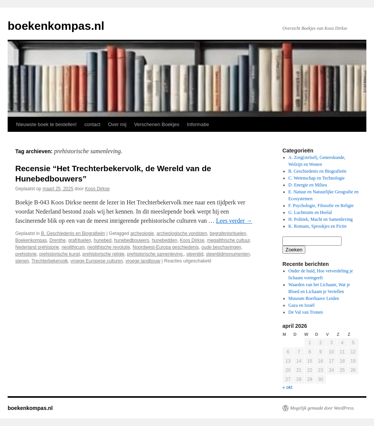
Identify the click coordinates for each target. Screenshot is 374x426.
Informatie (198, 124)
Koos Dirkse (97, 188)
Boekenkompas (31, 240)
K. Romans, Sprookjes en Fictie (318, 226)
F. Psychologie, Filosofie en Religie (321, 205)
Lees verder (234, 220)
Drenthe (57, 240)
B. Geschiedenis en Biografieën (73, 233)
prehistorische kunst (59, 254)
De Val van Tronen (306, 312)
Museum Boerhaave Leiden (314, 298)
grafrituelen (79, 240)
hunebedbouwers (131, 240)
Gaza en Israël (302, 305)
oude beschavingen (221, 247)
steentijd (194, 254)
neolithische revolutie (108, 247)
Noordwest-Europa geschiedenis (166, 247)
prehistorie (26, 254)
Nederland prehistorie (37, 247)
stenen (22, 261)
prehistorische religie (103, 254)
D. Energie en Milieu (308, 185)
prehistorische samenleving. (155, 254)
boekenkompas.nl (56, 25)
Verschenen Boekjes (156, 124)
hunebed (102, 240)
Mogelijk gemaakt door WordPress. (322, 408)
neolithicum (73, 247)
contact (92, 124)
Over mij (117, 124)
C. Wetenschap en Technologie (317, 178)
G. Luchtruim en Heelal (310, 212)
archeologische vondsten (181, 233)
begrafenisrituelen (228, 233)
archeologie (142, 233)
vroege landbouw (143, 261)
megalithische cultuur (228, 240)
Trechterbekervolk (49, 261)
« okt (287, 387)
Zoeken (293, 250)
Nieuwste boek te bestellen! (46, 124)
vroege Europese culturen (97, 261)
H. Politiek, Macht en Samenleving (321, 219)
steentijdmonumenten (228, 254)
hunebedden (164, 240)
